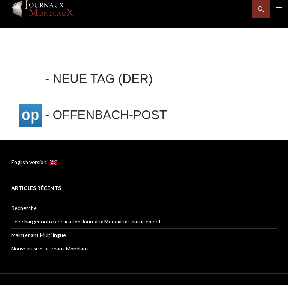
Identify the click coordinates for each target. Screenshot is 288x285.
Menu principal (279, 9)
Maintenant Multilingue (38, 235)
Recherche (24, 208)
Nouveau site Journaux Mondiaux (50, 248)
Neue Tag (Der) (103, 79)
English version (34, 162)
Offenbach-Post (110, 115)
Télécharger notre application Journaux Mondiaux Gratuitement (86, 221)
